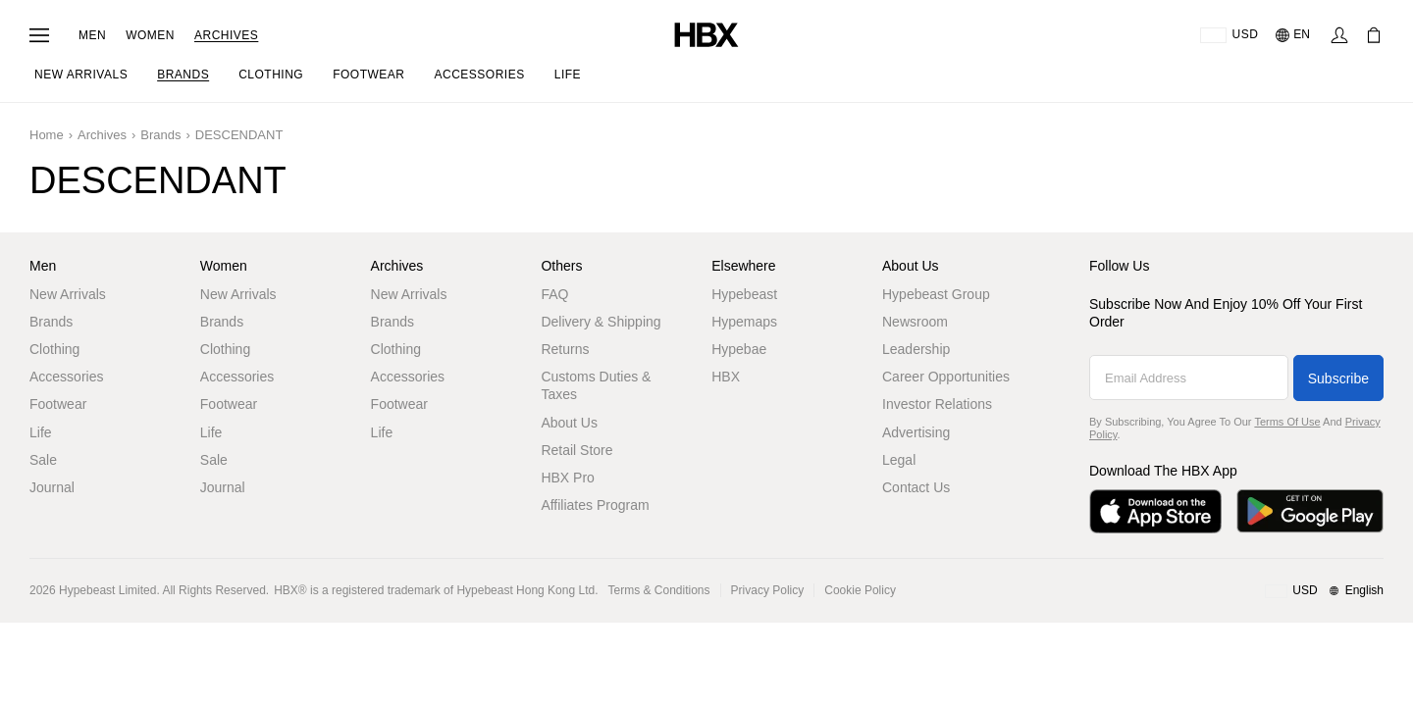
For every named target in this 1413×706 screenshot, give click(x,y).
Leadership (916, 349)
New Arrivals (67, 294)
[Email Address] (1188, 377)
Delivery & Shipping (600, 321)
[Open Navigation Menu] (39, 35)
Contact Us (916, 487)
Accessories (66, 376)
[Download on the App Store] (1155, 511)
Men (92, 35)
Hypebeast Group (936, 294)
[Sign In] (1339, 35)
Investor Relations (937, 404)
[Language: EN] (1294, 35)
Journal (52, 487)
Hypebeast (744, 294)
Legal (899, 460)
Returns (565, 349)
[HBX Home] (706, 33)
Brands (160, 134)
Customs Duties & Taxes (596, 385)
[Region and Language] (1324, 591)
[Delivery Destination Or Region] (1229, 35)
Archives (226, 35)
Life (40, 432)
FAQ (554, 294)
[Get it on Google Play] (1310, 511)
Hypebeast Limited (107, 590)
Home (46, 134)
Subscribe (1338, 378)
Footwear (57, 404)
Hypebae (738, 349)
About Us (569, 422)
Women (150, 35)
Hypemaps (744, 321)
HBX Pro (567, 477)
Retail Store (576, 450)
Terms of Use (1287, 422)
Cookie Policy (860, 590)
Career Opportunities (946, 376)
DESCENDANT (239, 134)
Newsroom (915, 321)
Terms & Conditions (659, 590)
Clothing (54, 349)
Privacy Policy (768, 590)
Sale (43, 460)
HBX (725, 376)
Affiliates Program (595, 505)
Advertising (916, 432)
